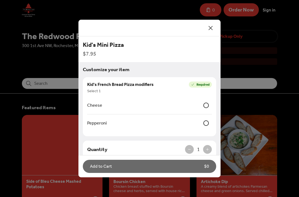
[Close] (210, 27)
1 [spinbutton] (198, 149)
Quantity (97, 149)
